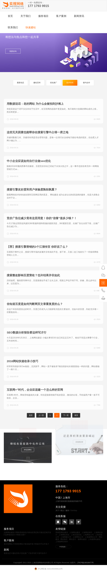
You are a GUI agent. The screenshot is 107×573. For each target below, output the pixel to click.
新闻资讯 (79, 16)
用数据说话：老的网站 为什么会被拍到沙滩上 (35, 113)
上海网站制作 (87, 532)
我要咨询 (13, 51)
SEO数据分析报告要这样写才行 (26, 342)
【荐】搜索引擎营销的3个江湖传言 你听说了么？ (37, 256)
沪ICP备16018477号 (85, 563)
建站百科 (37, 83)
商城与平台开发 (41, 544)
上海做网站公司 (91, 537)
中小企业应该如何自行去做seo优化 (29, 171)
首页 (10, 16)
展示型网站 (8, 544)
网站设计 (72, 539)
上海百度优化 (76, 535)
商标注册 (20, 535)
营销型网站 (18, 544)
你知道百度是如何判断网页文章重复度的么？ (35, 314)
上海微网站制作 (61, 542)
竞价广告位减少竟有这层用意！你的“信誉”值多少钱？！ (42, 228)
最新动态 (20, 83)
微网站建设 (82, 539)
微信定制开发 (45, 532)
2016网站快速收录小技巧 (22, 371)
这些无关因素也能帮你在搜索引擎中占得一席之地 (37, 142)
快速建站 (31, 27)
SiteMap (74, 510)
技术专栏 (70, 83)
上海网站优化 (64, 535)
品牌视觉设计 (10, 535)
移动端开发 (29, 544)
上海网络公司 (88, 535)
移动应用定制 (33, 532)
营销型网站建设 (61, 532)
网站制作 (64, 539)
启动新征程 (79, 426)
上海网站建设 (74, 532)
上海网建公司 (65, 537)
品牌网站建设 (9, 532)
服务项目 (43, 16)
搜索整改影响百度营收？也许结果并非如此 (33, 285)
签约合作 (86, 83)
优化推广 (53, 83)
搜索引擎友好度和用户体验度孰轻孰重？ (32, 199)
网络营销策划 (21, 532)
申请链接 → (63, 547)
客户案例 (61, 16)
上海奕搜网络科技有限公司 (13, 5)
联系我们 (13, 27)
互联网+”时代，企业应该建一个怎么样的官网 (35, 399)
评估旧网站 (28, 439)
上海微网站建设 (94, 539)
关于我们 (25, 16)
